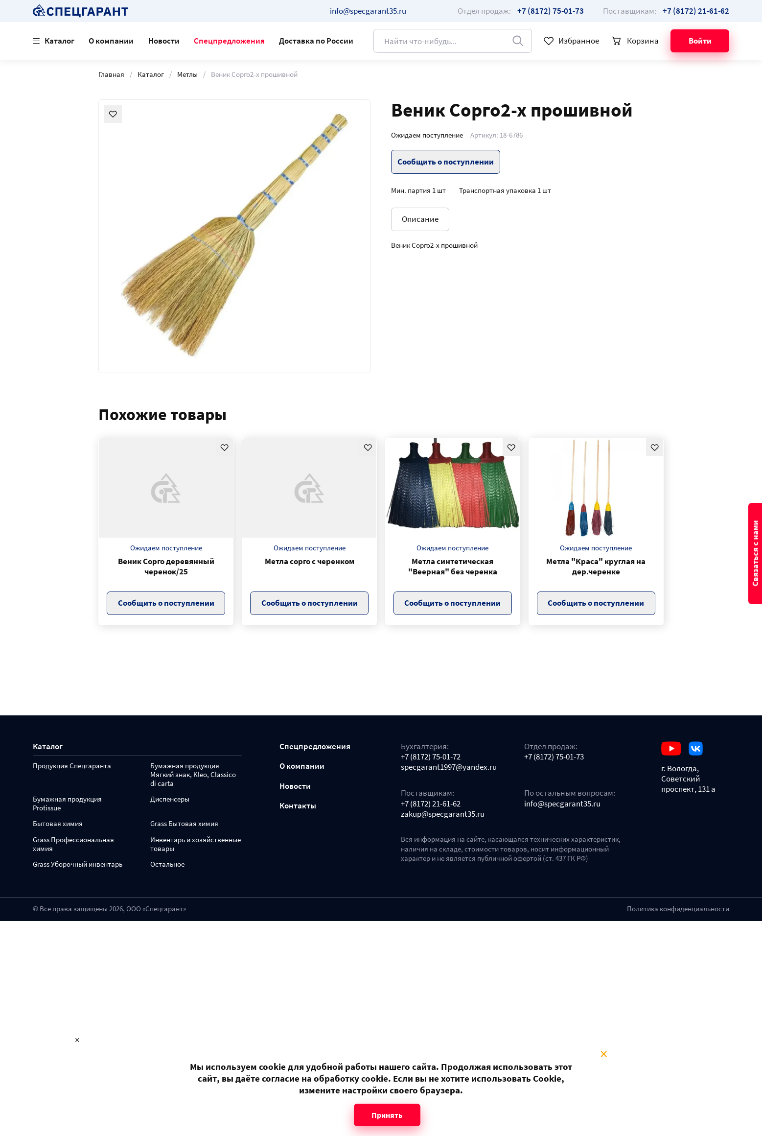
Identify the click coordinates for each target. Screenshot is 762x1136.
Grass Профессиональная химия (73, 844)
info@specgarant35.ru (368, 10)
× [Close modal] (603, 1054)
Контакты (297, 806)
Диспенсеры (169, 799)
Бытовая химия (58, 824)
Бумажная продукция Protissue (67, 803)
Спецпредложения (229, 40)
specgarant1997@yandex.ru (449, 767)
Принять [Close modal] (386, 1115)
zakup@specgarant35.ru (443, 814)
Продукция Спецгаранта (72, 766)
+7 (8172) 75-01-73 (554, 757)
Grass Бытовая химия (184, 824)
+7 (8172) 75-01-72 (431, 757)
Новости (164, 40)
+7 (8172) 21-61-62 (431, 804)
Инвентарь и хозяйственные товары (195, 844)
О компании (111, 40)
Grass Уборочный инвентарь (77, 864)
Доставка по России (316, 40)
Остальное (167, 864)
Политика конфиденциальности (678, 908)
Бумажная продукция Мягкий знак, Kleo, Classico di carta (193, 775)
